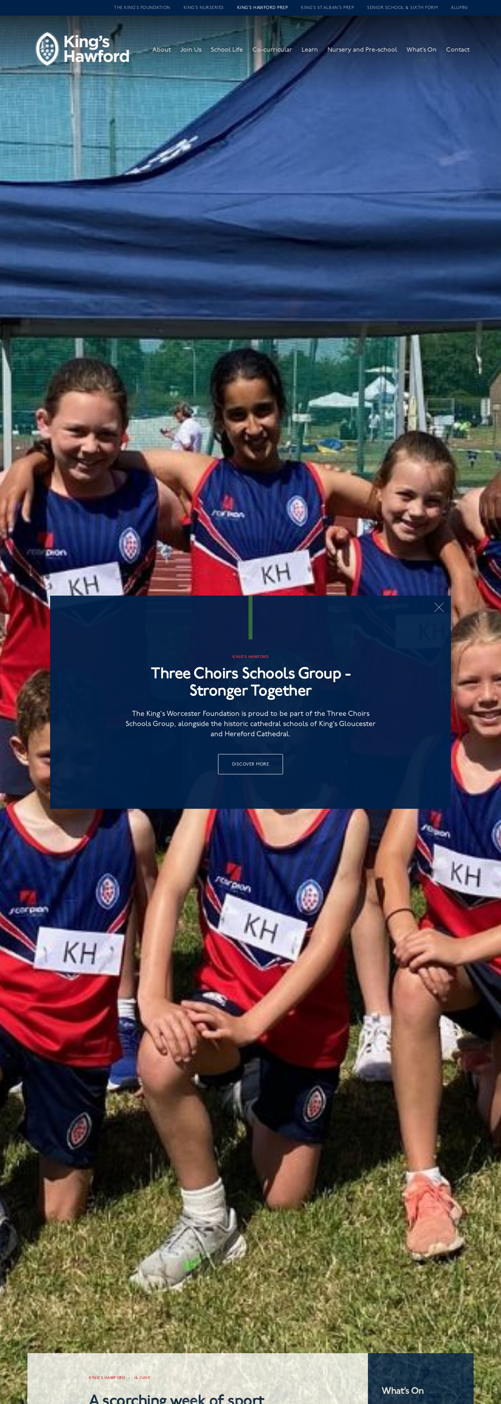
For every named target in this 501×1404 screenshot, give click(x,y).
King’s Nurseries (204, 7)
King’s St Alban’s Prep (327, 7)
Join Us (197, 53)
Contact (464, 53)
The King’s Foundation (142, 7)
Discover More (250, 763)
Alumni (459, 7)
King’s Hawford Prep (262, 7)
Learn (316, 53)
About (168, 53)
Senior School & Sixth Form (402, 7)
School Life (233, 53)
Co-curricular (279, 53)
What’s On (428, 53)
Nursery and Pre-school (369, 53)
